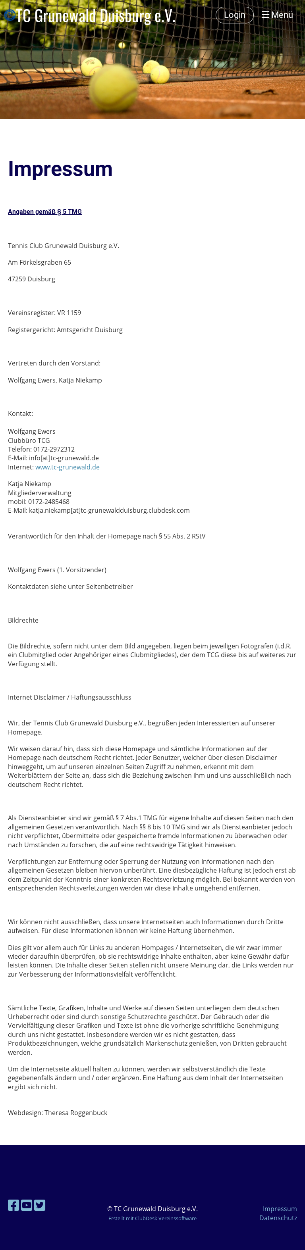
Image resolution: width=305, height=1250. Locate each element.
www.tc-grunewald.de (67, 467)
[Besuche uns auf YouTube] (26, 1204)
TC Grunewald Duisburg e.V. (96, 15)
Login (234, 15)
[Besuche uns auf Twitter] (39, 1204)
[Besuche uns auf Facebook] (13, 1204)
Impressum (280, 1208)
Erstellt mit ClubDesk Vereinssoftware (152, 1218)
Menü (277, 15)
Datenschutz (278, 1217)
